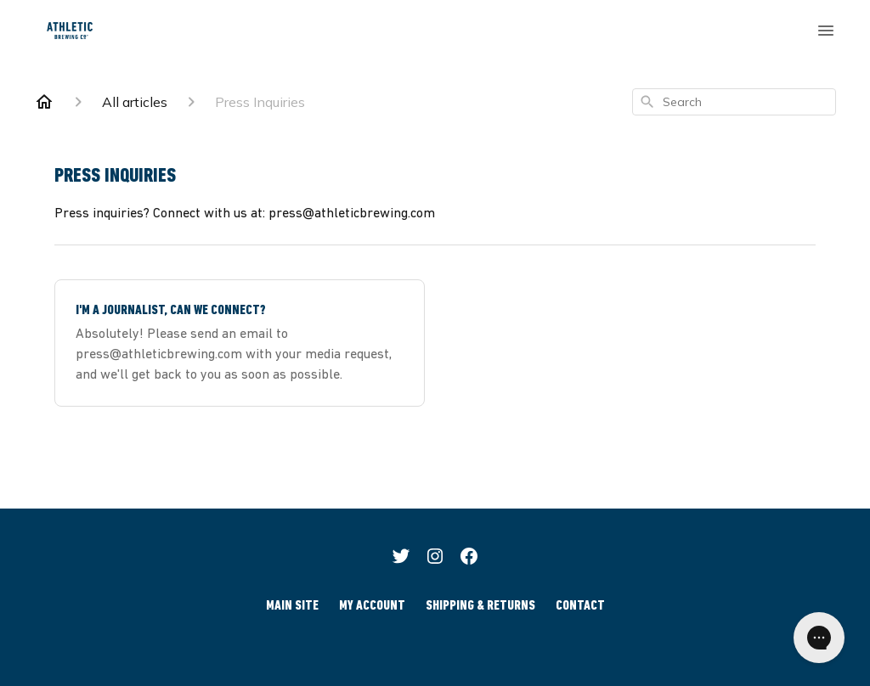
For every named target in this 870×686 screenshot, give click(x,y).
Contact (580, 606)
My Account (372, 606)
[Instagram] (435, 558)
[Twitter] (401, 558)
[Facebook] (469, 558)
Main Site (292, 606)
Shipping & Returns (480, 606)
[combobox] (734, 101)
